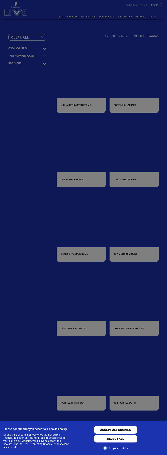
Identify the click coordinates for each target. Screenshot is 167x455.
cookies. (8, 443)
